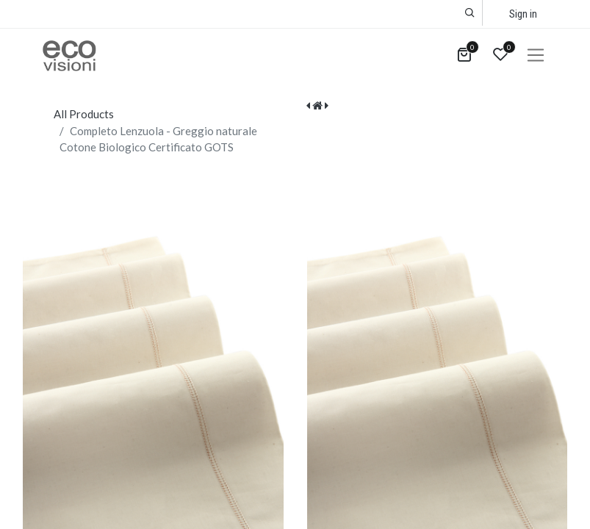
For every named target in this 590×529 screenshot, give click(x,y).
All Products (84, 113)
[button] (470, 13)
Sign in (523, 14)
